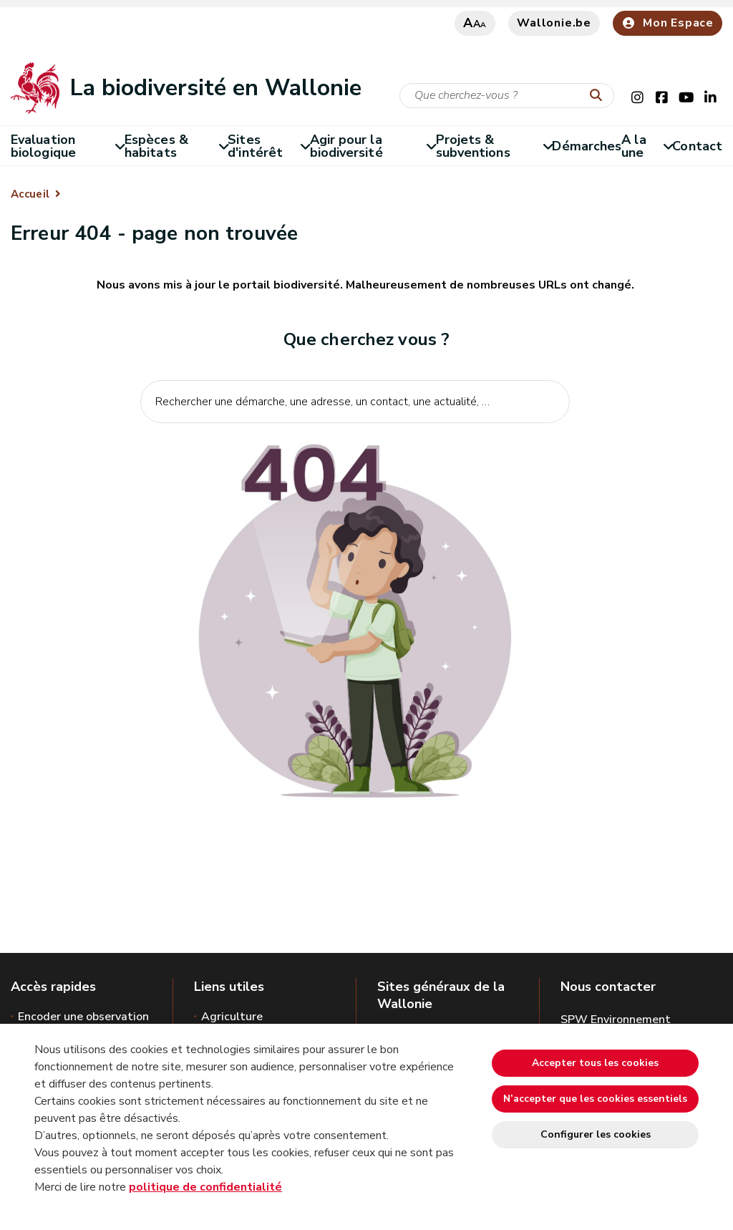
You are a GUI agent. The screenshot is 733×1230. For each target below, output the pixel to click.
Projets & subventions (494, 146)
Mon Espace (667, 23)
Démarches (586, 146)
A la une (646, 146)
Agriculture (232, 1016)
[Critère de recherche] (506, 95)
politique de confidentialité (205, 1187)
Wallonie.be (554, 23)
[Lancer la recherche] (599, 96)
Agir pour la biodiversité (373, 146)
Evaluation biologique (68, 146)
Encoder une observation (83, 1016)
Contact (697, 146)
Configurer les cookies (595, 1134)
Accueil (30, 194)
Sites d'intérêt (268, 146)
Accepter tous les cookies (595, 1063)
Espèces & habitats (176, 146)
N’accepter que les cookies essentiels (595, 1098)
